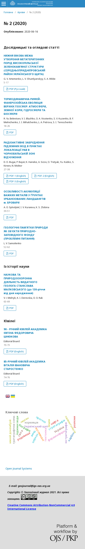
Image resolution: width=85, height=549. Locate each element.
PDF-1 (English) (17, 175)
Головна (8, 12)
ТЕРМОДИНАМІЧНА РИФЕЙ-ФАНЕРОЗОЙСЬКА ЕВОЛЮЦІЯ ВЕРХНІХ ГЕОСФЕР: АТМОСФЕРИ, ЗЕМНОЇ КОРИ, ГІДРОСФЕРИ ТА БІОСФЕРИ (25, 106)
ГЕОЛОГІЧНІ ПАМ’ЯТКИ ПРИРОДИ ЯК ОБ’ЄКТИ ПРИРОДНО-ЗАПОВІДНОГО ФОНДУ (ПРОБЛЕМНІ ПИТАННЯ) (26, 233)
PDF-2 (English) (45, 175)
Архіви (21, 12)
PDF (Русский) (17, 89)
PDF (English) (16, 351)
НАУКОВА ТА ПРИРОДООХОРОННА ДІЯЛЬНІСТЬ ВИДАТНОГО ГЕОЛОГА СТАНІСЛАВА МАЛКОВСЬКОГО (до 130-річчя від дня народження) (24, 284)
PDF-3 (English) (17, 181)
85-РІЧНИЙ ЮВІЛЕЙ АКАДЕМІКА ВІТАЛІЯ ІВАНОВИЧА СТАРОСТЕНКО (24, 365)
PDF (11, 132)
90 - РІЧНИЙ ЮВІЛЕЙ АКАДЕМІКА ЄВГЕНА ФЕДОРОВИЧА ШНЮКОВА (25, 332)
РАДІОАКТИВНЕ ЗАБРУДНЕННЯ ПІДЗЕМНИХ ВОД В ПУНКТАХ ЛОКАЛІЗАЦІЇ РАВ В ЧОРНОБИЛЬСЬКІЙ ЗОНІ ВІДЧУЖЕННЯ (24, 150)
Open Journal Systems (19, 468)
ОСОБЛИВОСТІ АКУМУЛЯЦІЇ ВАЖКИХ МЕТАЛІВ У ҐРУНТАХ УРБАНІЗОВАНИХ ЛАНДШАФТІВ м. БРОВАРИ (25, 197)
